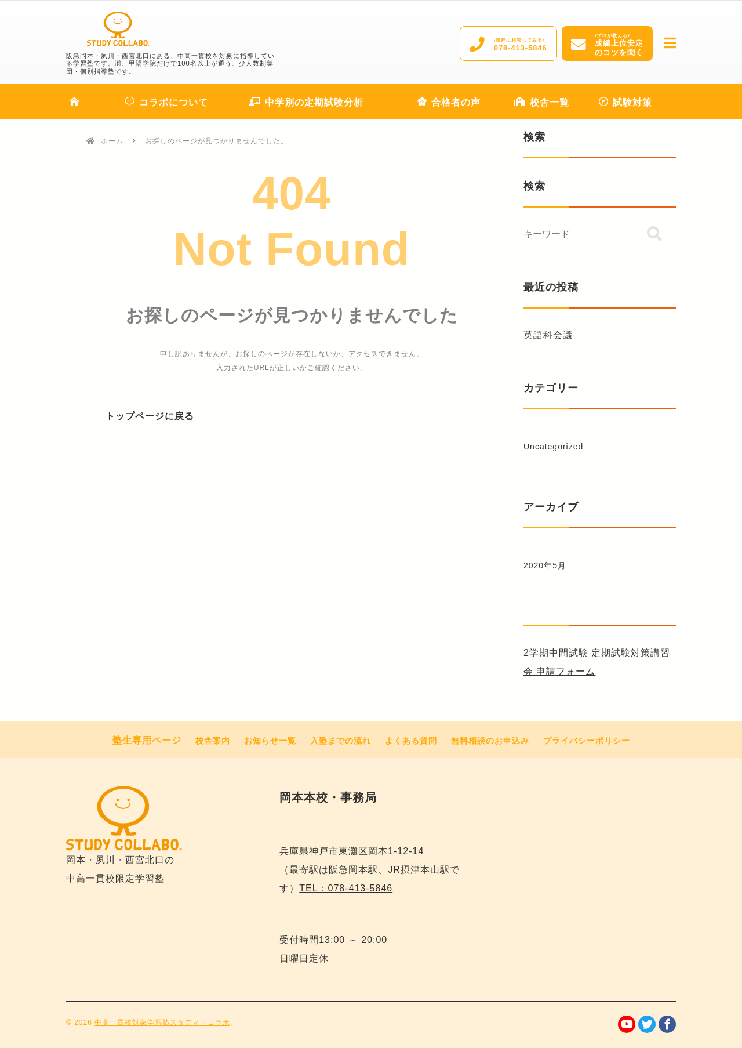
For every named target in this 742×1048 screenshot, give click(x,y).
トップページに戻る (150, 416)
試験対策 (625, 102)
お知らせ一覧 (270, 740)
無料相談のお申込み (490, 740)
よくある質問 (411, 740)
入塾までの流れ (340, 740)
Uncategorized (553, 446)
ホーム (112, 141)
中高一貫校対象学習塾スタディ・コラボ (162, 1022)
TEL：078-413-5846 (345, 888)
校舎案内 (212, 740)
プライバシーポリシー (586, 740)
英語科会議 (548, 335)
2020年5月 (544, 565)
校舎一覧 (541, 102)
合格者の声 (449, 102)
